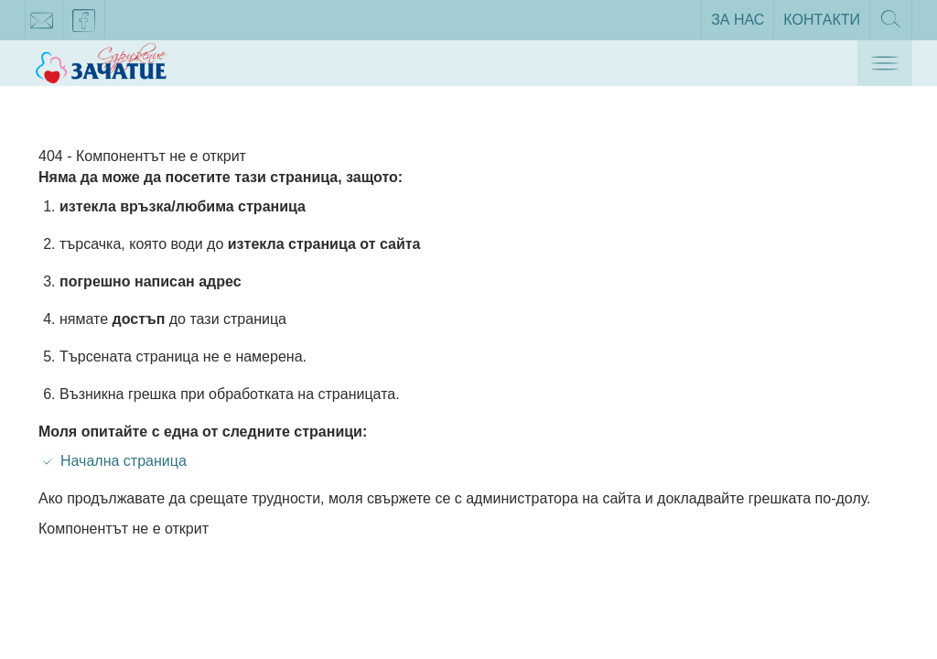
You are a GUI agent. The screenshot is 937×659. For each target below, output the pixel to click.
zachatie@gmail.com (42, 23)
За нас (737, 19)
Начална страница (123, 461)
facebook (84, 23)
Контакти (821, 19)
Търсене (890, 24)
